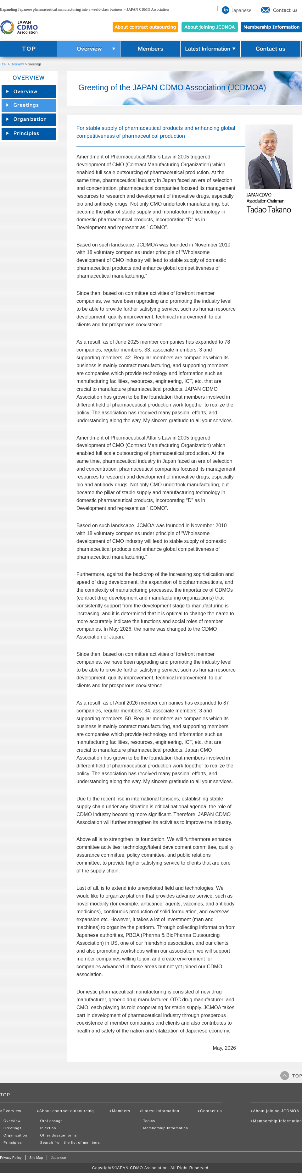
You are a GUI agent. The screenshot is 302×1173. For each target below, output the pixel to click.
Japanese (58, 1157)
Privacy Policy (10, 1157)
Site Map (36, 1157)
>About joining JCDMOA (274, 1111)
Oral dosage (51, 1121)
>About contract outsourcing (65, 1111)
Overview (17, 64)
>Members (120, 1111)
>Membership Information (276, 1121)
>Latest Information (159, 1111)
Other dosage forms (58, 1135)
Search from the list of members (70, 1142)
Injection (48, 1128)
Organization (15, 1135)
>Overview (10, 1111)
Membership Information (165, 1128)
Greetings (12, 1128)
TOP (3, 64)
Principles (12, 1142)
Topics (149, 1121)
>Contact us (210, 1111)
